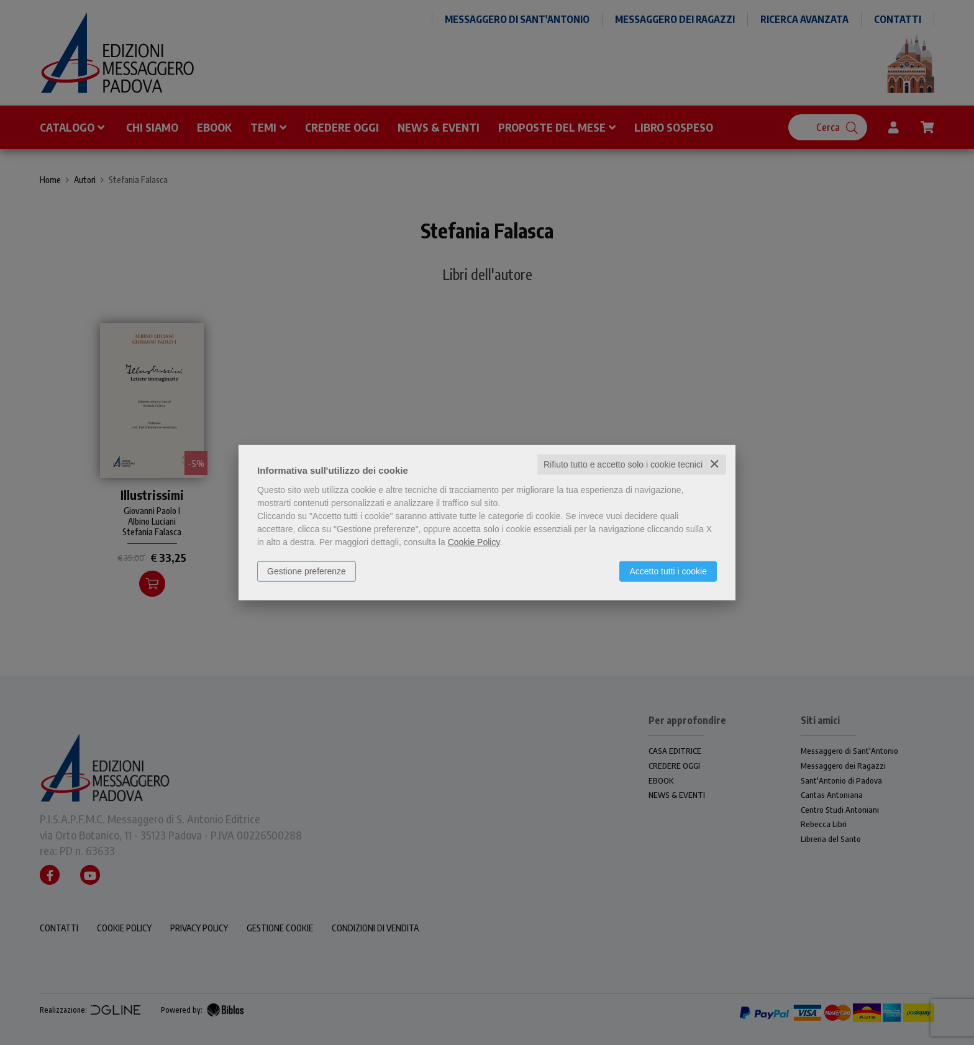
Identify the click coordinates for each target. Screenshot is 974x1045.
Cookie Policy (474, 542)
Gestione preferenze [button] (306, 571)
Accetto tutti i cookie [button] (668, 571)
